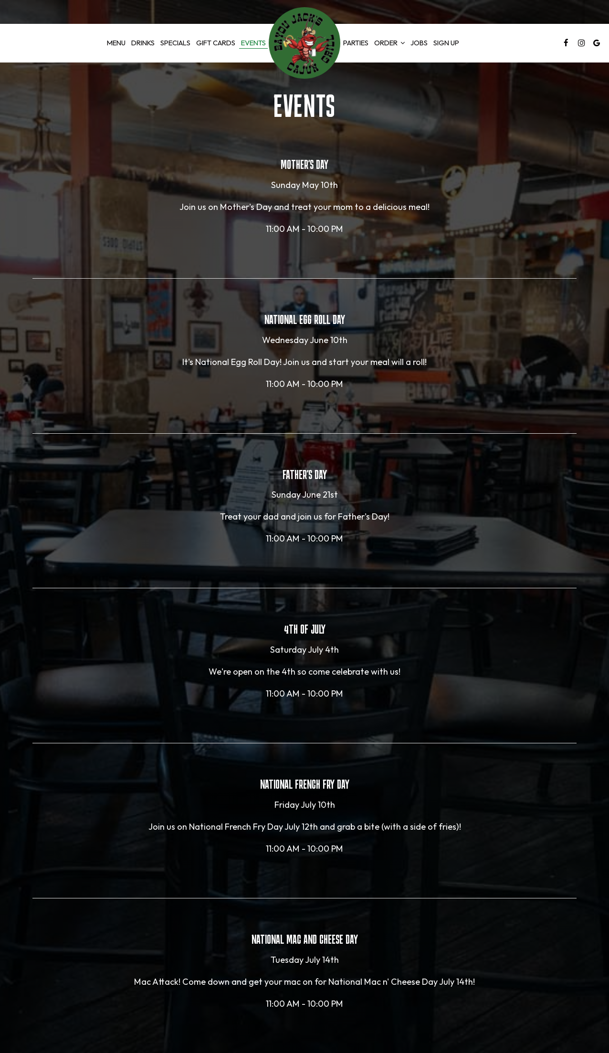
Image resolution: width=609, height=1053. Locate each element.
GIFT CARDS (215, 42)
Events (253, 42)
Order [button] (389, 42)
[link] (304, 43)
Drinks (143, 42)
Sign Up (444, 43)
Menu (116, 42)
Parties (355, 42)
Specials (175, 42)
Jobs (419, 42)
